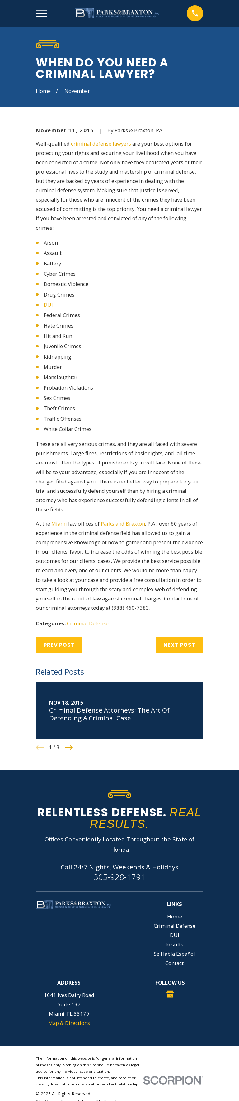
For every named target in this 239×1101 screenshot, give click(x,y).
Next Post (179, 645)
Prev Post (59, 645)
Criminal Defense (88, 623)
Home (174, 916)
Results (174, 944)
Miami (59, 523)
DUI (48, 304)
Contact (174, 963)
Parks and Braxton (123, 523)
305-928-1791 (119, 877)
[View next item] (69, 747)
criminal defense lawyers (101, 143)
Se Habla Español (174, 953)
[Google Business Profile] (170, 994)
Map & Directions (69, 1022)
